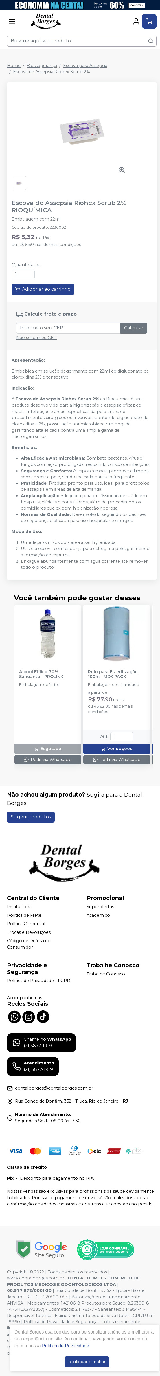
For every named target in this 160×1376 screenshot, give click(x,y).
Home (14, 65)
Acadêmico (98, 915)
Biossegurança (42, 65)
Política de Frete (24, 915)
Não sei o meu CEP (36, 337)
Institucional (20, 906)
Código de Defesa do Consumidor (29, 944)
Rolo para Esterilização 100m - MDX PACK (113, 674)
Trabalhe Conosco (106, 974)
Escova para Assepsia (85, 65)
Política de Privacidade (65, 1345)
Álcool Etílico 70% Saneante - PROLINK (41, 674)
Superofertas (100, 906)
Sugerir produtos (31, 817)
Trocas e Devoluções (29, 932)
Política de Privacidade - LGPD (38, 980)
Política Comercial (26, 923)
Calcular (134, 328)
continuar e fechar (86, 1361)
